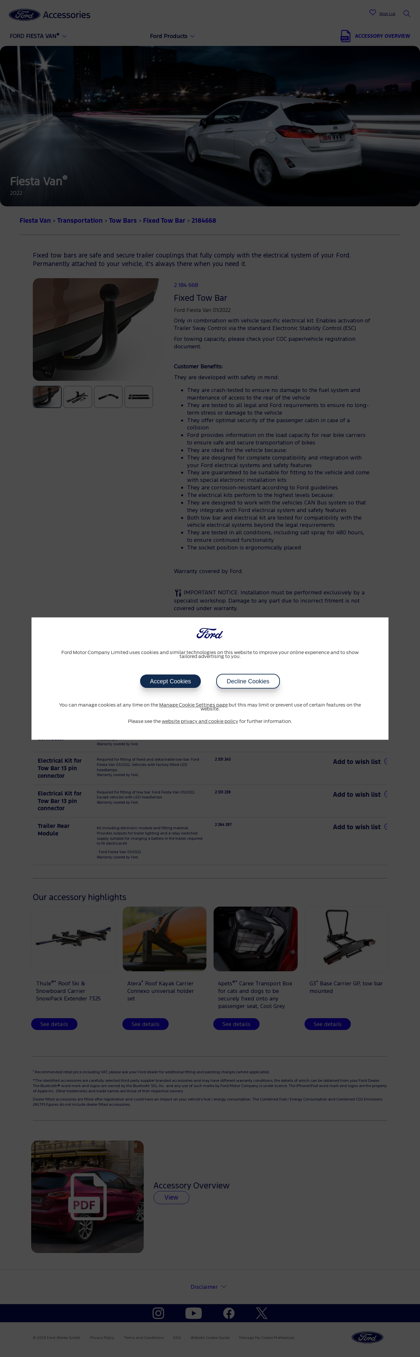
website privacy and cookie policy (200, 721)
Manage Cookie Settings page (193, 705)
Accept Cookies (170, 681)
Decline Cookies (248, 681)
